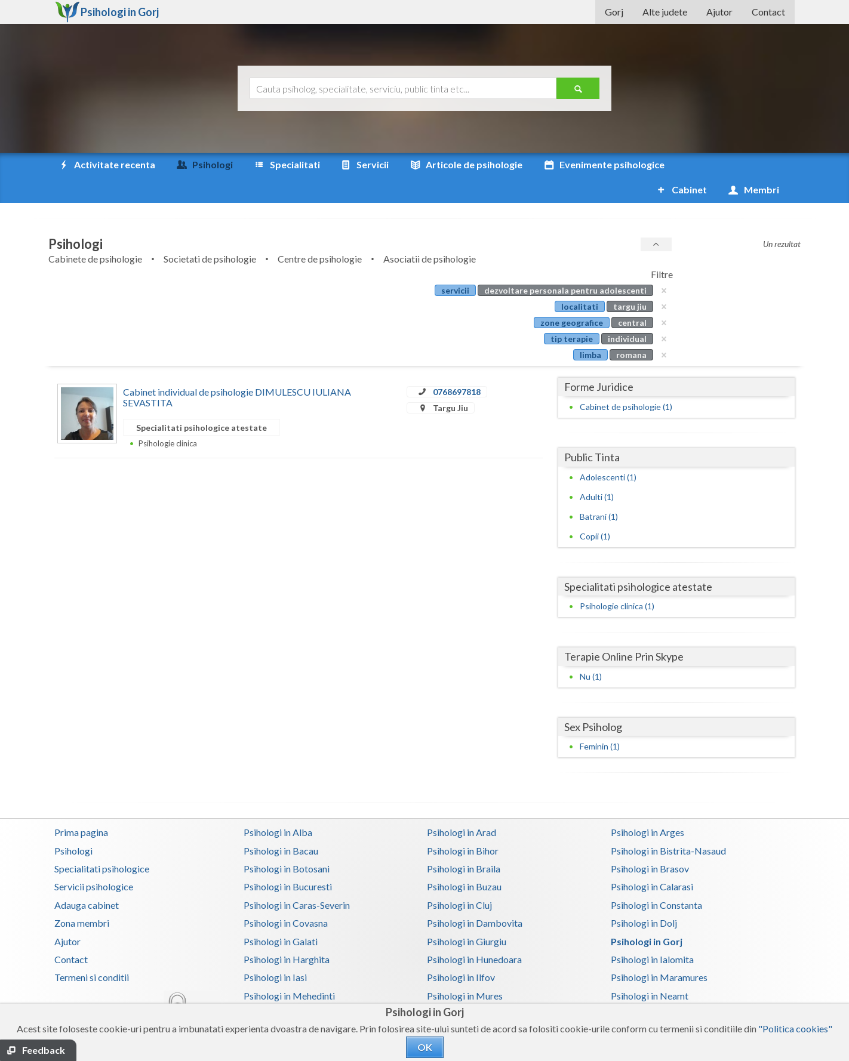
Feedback (43, 1050)
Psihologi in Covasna (286, 897)
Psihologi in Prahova (468, 988)
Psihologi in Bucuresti (288, 861)
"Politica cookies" (795, 1028)
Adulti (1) (597, 472)
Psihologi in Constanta (656, 880)
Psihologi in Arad (461, 807)
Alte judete (664, 11)
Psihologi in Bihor (463, 825)
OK (424, 1047)
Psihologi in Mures (465, 970)
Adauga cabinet (86, 880)
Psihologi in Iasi (275, 952)
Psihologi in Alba (278, 807)
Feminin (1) (600, 721)
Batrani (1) (599, 491)
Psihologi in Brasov (650, 843)
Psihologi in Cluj (459, 880)
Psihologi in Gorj (646, 916)
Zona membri (81, 897)
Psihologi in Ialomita (652, 934)
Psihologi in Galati (281, 916)
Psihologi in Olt (275, 988)
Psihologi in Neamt (649, 970)
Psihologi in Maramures (659, 952)
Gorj (614, 11)
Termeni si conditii (91, 952)
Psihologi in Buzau (464, 861)
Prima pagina (81, 807)
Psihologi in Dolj (644, 897)
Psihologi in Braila (463, 843)
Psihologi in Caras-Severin (297, 880)
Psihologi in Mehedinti (289, 970)
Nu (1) (591, 651)
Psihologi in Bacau (281, 825)
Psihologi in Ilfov (461, 952)
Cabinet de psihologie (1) (626, 382)
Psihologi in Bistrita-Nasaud (668, 825)
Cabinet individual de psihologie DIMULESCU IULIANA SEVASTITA (237, 372)
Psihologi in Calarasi (652, 861)
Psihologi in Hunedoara (474, 934)
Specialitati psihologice (101, 843)
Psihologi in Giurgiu (466, 916)
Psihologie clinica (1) (617, 581)
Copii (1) (595, 511)
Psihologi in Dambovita (474, 897)
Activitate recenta (106, 165)
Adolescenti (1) (608, 452)
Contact (768, 11)
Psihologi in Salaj (645, 988)
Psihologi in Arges (647, 807)
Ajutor (719, 11)
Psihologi (73, 825)
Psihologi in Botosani (287, 843)
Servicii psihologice (93, 861)
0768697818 (457, 367)
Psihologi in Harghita (287, 934)
